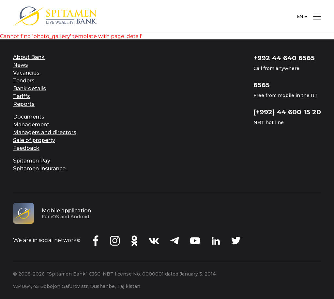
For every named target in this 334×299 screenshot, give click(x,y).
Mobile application (66, 210)
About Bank (29, 57)
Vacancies (26, 73)
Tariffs (21, 96)
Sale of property (34, 140)
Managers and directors (44, 132)
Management (31, 124)
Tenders (24, 81)
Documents (28, 117)
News (20, 65)
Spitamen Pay (31, 161)
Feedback (26, 148)
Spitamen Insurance (39, 168)
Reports (24, 104)
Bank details (29, 88)
